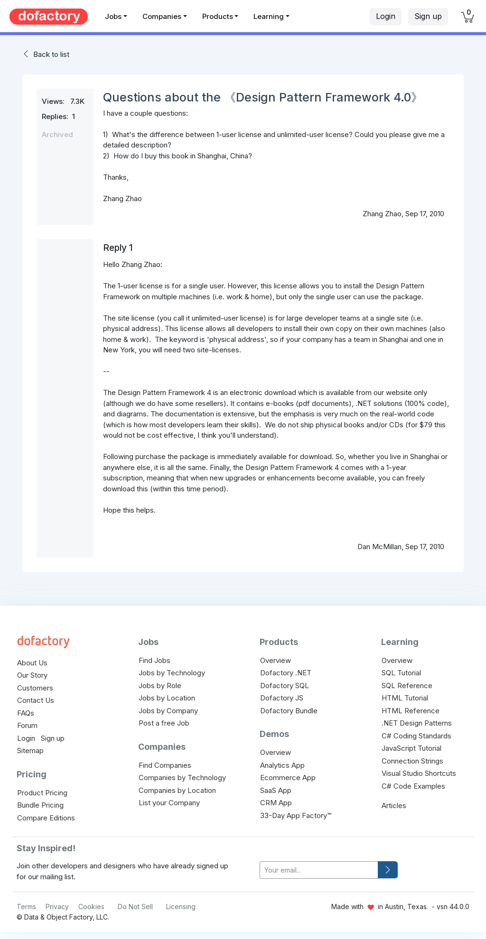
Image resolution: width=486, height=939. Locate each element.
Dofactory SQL (284, 685)
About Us (32, 662)
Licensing (181, 906)
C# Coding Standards (416, 735)
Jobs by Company (168, 710)
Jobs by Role (160, 685)
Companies (161, 16)
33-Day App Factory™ (295, 815)
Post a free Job (164, 722)
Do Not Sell (135, 906)
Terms (26, 906)
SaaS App (275, 790)
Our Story (32, 675)
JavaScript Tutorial (411, 748)
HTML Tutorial (405, 697)
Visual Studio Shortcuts (419, 773)
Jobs (113, 16)
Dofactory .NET (285, 672)
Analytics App (282, 765)
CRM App (276, 802)
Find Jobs (154, 660)
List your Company (169, 802)
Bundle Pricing (40, 805)
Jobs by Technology (172, 672)
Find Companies (165, 765)
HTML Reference (410, 710)
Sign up (428, 16)
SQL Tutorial (401, 672)
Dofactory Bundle (289, 710)
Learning (268, 16)
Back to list (51, 54)
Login (385, 16)
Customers (35, 687)
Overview (275, 660)
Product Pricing (42, 792)
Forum (27, 725)
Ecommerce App (288, 777)
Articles (394, 805)
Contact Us (35, 700)
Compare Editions (46, 817)
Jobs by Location (167, 697)
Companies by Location (177, 790)
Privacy (57, 906)
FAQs (25, 713)
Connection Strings (412, 760)
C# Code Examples (413, 786)
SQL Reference (407, 685)
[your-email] (319, 870)
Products (217, 16)
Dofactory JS (281, 697)
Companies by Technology (182, 777)
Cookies (91, 906)
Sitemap (30, 750)
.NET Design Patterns (417, 722)
